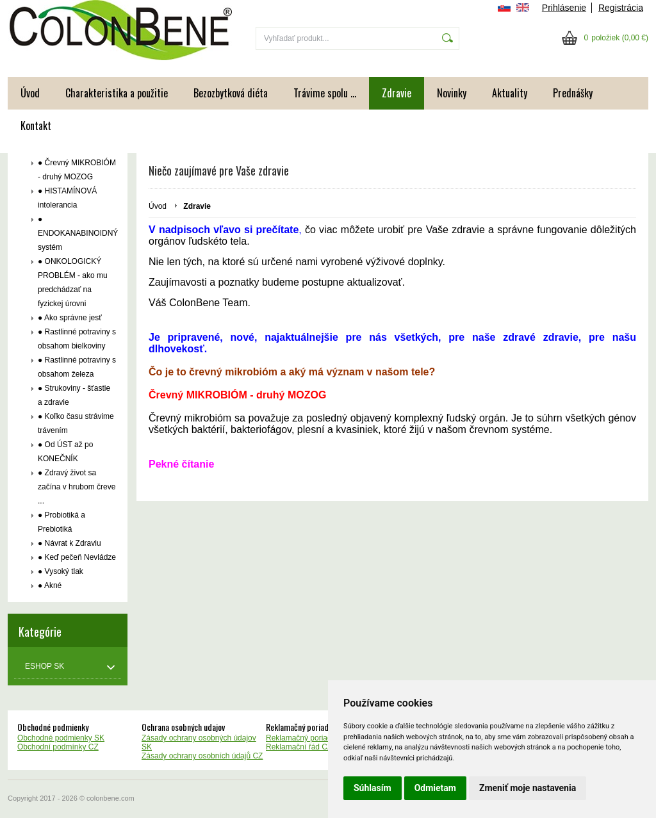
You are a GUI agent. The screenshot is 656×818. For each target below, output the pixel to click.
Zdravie (396, 93)
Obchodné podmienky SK (60, 737)
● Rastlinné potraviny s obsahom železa (77, 367)
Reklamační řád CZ (299, 746)
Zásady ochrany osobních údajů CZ (202, 755)
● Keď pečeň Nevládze (77, 557)
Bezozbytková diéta (230, 93)
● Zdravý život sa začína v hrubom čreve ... (76, 486)
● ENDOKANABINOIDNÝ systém (77, 233)
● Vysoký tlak (60, 571)
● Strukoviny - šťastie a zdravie (74, 395)
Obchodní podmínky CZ (58, 746)
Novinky (451, 93)
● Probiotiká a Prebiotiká (61, 522)
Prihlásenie (564, 8)
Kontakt (35, 125)
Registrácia (620, 8)
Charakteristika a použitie (116, 93)
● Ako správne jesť (70, 317)
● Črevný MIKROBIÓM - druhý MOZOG (77, 169)
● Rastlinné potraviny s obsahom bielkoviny (77, 338)
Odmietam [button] (435, 788)
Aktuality (509, 93)
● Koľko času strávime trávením (76, 423)
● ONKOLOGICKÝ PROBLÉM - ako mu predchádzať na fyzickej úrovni (73, 282)
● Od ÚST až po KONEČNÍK (65, 451)
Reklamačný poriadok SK (309, 737)
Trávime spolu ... (324, 93)
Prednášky (573, 93)
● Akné (50, 585)
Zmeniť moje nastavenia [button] (527, 788)
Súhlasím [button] (372, 788)
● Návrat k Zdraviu (69, 543)
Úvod (30, 93)
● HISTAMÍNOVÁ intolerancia (67, 197)
